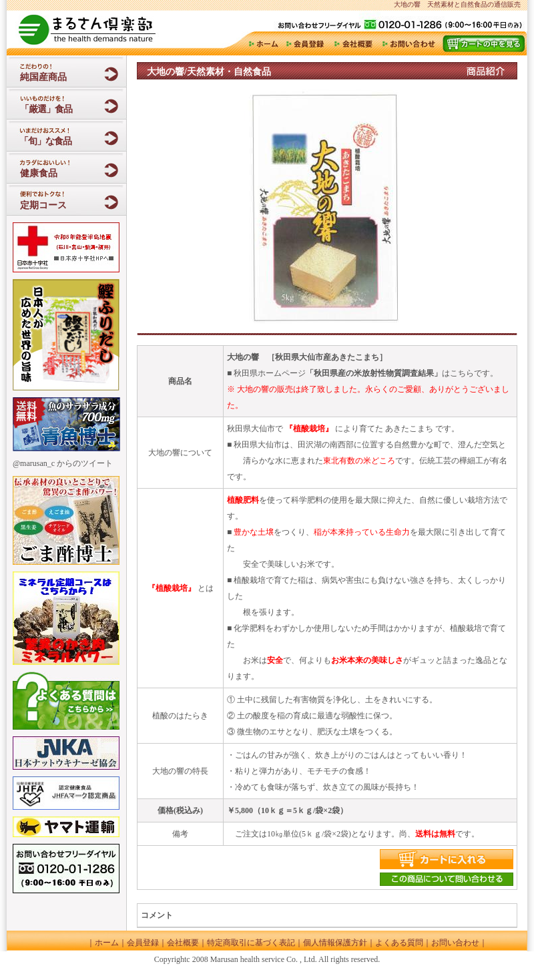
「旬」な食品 (44, 141)
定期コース (43, 205)
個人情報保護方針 (335, 942)
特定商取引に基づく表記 (251, 942)
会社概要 (354, 43)
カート (483, 43)
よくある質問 (399, 942)
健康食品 (38, 173)
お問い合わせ (408, 43)
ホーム (262, 43)
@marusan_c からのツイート (63, 463)
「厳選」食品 (46, 109)
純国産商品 (43, 77)
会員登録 (306, 43)
